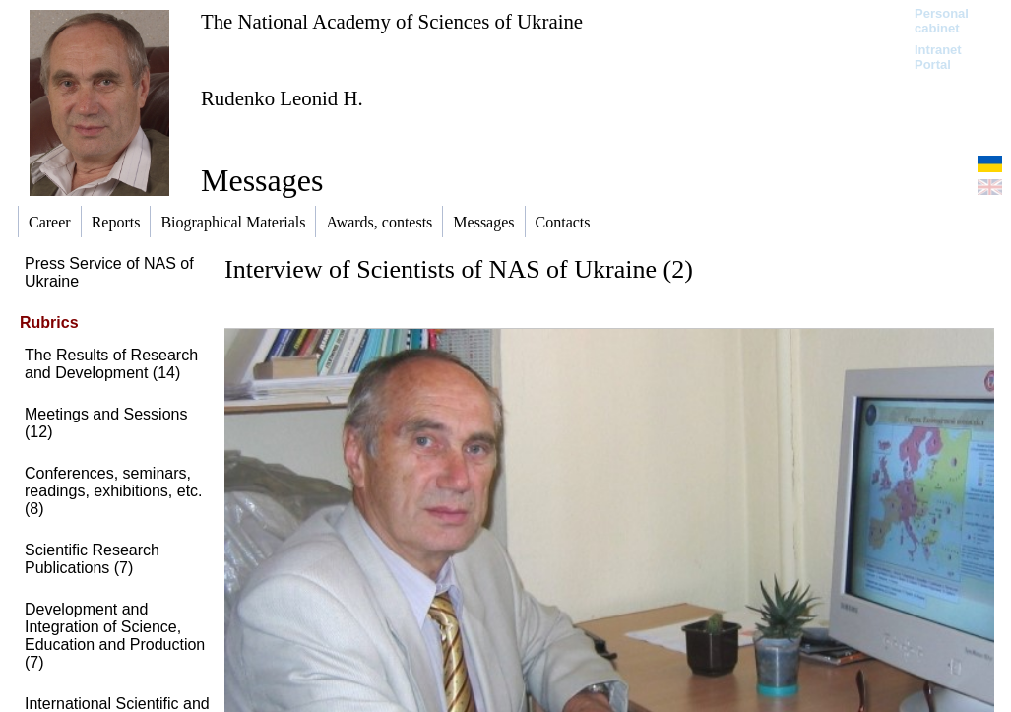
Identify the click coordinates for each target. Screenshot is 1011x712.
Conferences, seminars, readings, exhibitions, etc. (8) (114, 491)
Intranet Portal (938, 57)
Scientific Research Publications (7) (92, 559)
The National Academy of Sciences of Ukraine (392, 21)
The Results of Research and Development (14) (111, 364)
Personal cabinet (942, 20)
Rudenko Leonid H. (282, 98)
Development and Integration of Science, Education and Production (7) (115, 636)
